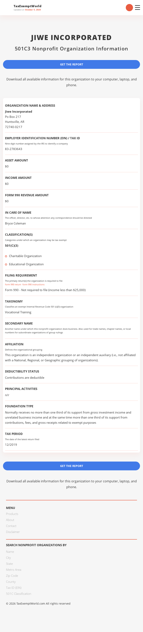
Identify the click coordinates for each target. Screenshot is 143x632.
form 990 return (13, 284)
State (9, 564)
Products (12, 514)
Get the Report (71, 64)
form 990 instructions (33, 284)
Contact (11, 526)
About (10, 520)
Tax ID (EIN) (13, 588)
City (8, 558)
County (11, 582)
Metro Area (13, 570)
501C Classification (18, 594)
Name (10, 552)
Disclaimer (13, 532)
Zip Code (12, 576)
